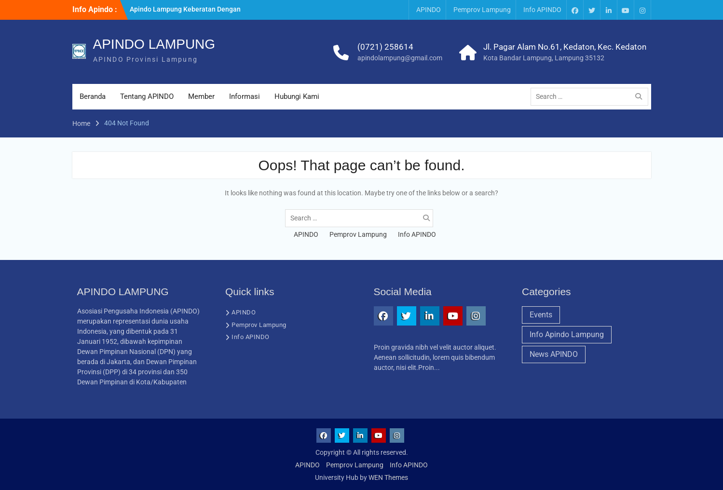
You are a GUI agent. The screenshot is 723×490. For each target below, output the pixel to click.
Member (201, 96)
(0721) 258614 (385, 47)
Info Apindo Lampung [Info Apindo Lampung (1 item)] (567, 334)
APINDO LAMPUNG (154, 44)
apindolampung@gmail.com (399, 58)
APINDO (428, 10)
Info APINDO (542, 10)
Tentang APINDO (147, 96)
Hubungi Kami (296, 96)
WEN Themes (388, 477)
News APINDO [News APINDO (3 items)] (554, 354)
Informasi (244, 96)
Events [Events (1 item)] (541, 314)
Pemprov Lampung (482, 10)
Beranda (93, 96)
